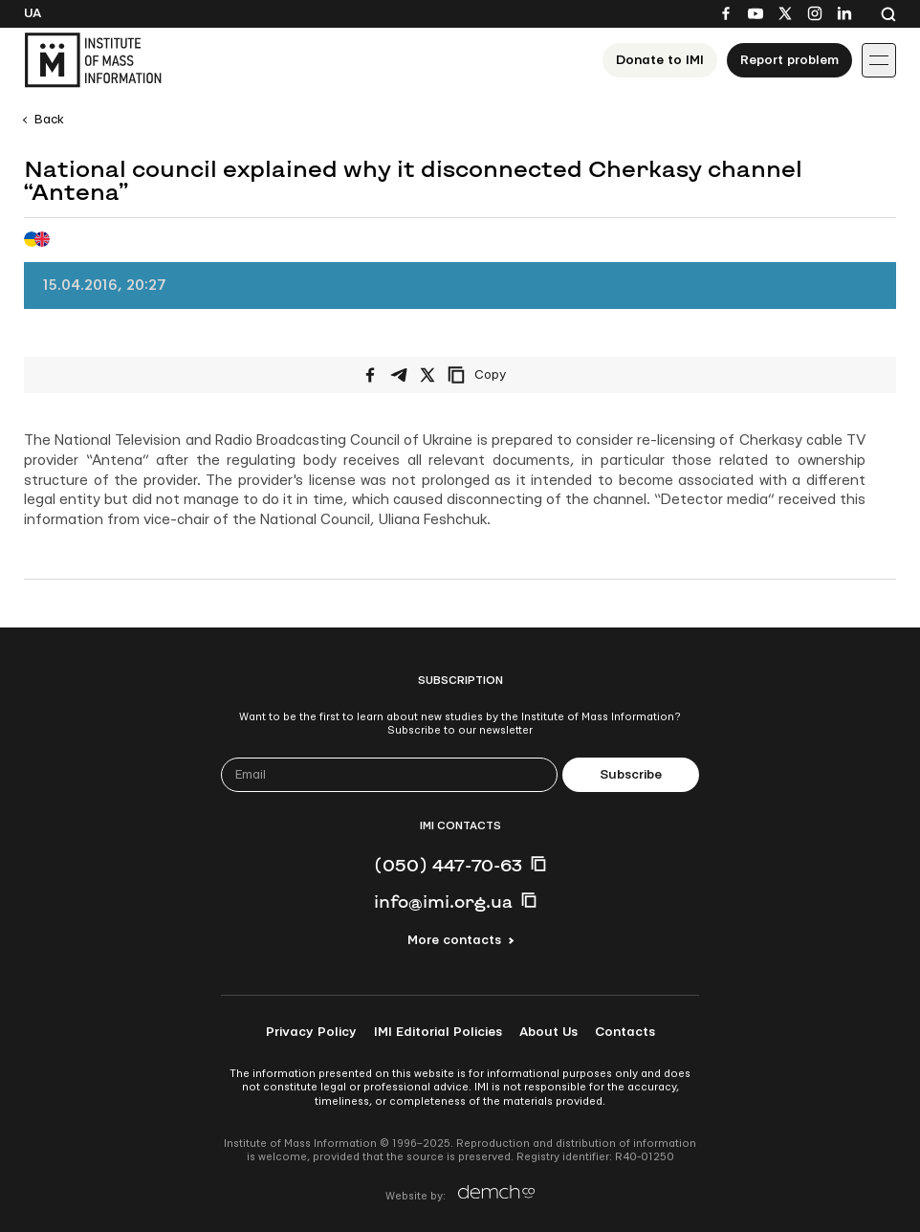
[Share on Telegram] (398, 375)
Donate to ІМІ (660, 60)
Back (49, 119)
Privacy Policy (311, 1032)
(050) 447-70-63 (448, 864)
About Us (548, 1032)
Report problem (789, 60)
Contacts (625, 1032)
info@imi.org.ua (443, 901)
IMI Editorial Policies (438, 1032)
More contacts (454, 940)
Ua (32, 13)
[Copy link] (503, 375)
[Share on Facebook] (370, 375)
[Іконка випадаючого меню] (879, 60)
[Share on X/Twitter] (427, 375)
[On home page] (93, 60)
